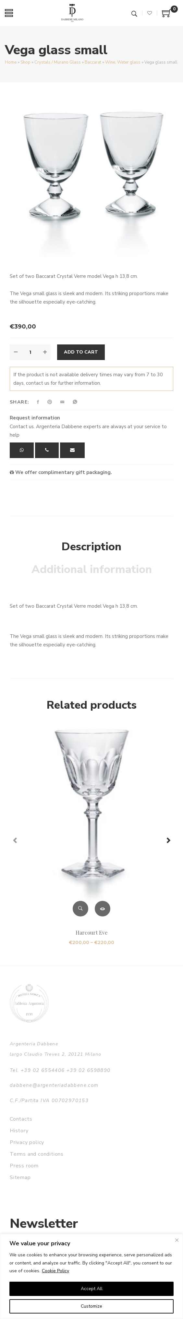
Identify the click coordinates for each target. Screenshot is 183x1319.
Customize (91, 1306)
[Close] (176, 1240)
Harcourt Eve (92, 932)
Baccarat (93, 62)
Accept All (92, 1289)
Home (11, 62)
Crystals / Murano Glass (57, 62)
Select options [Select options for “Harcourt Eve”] (102, 908)
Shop (25, 62)
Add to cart (81, 352)
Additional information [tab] (91, 569)
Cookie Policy (55, 1271)
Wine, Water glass (122, 62)
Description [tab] (91, 546)
